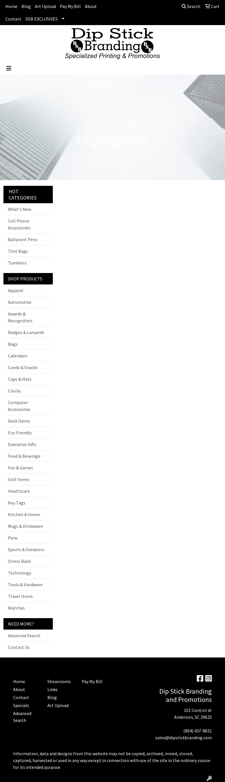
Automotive (19, 302)
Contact (13, 19)
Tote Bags (18, 251)
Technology (19, 573)
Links (52, 689)
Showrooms (59, 681)
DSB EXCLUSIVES (41, 19)
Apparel (15, 290)
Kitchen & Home (24, 514)
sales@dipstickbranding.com (183, 737)
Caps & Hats (19, 379)
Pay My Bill (70, 6)
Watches (16, 608)
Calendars (17, 356)
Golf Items (18, 479)
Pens (13, 538)
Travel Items (20, 596)
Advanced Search (24, 635)
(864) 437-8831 (197, 731)
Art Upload (45, 6)
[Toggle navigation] (9, 68)
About (91, 6)
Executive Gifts (22, 444)
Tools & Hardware (25, 584)
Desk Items (19, 421)
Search (191, 6)
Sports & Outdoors (26, 549)
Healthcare (19, 491)
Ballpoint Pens (22, 239)
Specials (21, 705)
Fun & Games (20, 468)
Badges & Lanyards (26, 332)
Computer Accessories (19, 406)
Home (11, 6)
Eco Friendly (20, 432)
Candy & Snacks (23, 367)
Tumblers (17, 263)
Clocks (14, 391)
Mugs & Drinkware (25, 526)
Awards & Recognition (20, 317)
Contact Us (19, 647)
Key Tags (16, 503)
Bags (13, 344)
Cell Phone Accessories (19, 224)
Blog (26, 6)
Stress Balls (19, 561)
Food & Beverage (24, 456)
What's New (19, 209)
